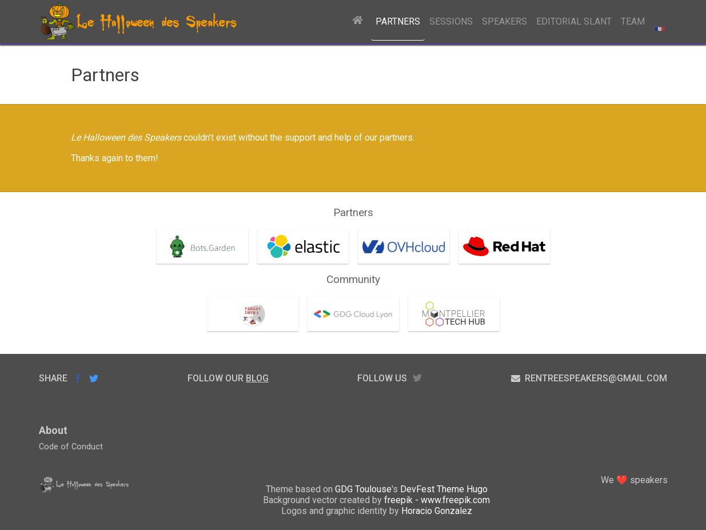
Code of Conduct (71, 447)
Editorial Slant (574, 21)
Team (633, 21)
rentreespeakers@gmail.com (589, 378)
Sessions (451, 21)
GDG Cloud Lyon (344, 306)
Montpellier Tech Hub (446, 312)
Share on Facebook (77, 378)
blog (257, 378)
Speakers (504, 21)
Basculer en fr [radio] (658, 22)
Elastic (275, 239)
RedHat (478, 239)
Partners (398, 21)
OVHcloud (382, 239)
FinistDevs (233, 306)
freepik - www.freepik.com (437, 500)
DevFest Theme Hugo (444, 489)
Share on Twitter (93, 378)
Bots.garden (185, 239)
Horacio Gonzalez (436, 510)
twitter (417, 378)
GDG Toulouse (363, 489)
